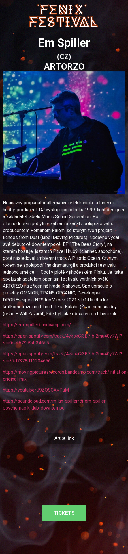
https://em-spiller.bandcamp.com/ (37, 324)
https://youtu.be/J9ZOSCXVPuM (36, 390)
